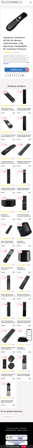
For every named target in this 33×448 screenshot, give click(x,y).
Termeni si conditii (13, 428)
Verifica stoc (19, 70)
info (14, 113)
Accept (23, 446)
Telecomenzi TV (8, 417)
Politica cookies (22, 430)
